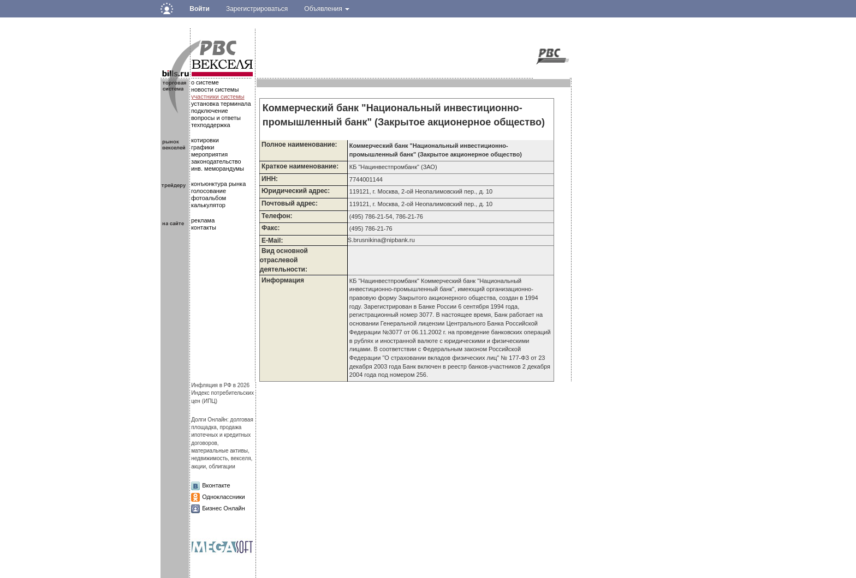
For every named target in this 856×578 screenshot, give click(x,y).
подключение (209, 110)
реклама (203, 220)
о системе (205, 82)
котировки (205, 140)
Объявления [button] (326, 9)
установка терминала (221, 103)
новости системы (215, 89)
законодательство (216, 161)
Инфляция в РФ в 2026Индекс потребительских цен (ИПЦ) (222, 393)
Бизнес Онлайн (223, 508)
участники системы (218, 96)
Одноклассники (223, 496)
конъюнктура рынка (218, 183)
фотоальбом (208, 198)
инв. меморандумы (217, 168)
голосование (208, 191)
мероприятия (209, 154)
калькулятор (208, 205)
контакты (203, 227)
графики (202, 147)
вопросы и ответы (216, 118)
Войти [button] (199, 9)
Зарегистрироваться (257, 9)
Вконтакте (216, 485)
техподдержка (210, 125)
